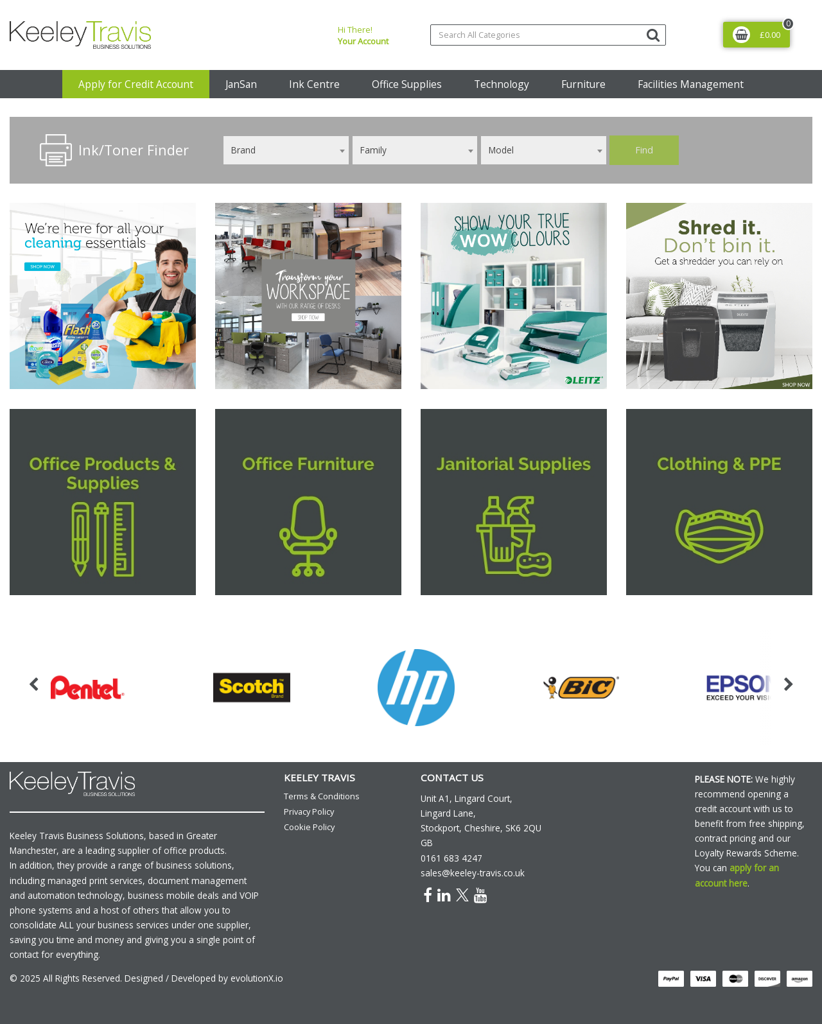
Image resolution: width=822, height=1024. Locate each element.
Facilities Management (691, 84)
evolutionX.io (257, 978)
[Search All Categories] (548, 35)
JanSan (241, 84)
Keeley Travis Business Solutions (77, 835)
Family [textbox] (373, 150)
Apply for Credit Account (135, 84)
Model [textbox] (501, 150)
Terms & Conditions (322, 796)
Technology (501, 84)
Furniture (583, 84)
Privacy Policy (309, 811)
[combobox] (286, 150)
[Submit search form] (653, 34)
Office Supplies (407, 84)
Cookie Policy (309, 827)
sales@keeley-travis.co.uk (473, 873)
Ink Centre (314, 84)
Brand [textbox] (243, 150)
